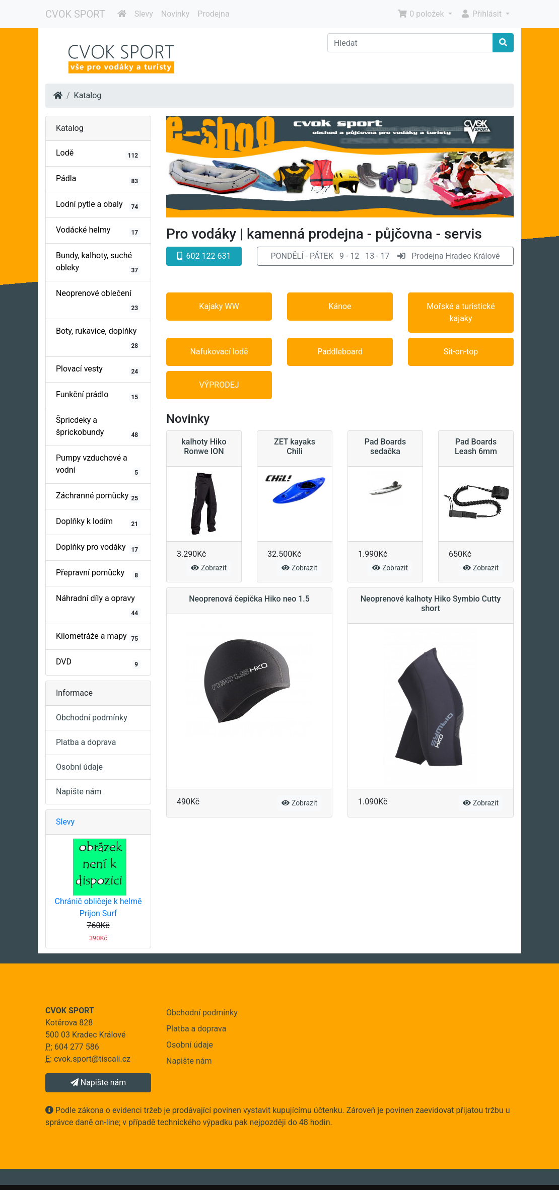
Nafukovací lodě (219, 351)
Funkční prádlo (98, 396)
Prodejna (213, 14)
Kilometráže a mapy (98, 637)
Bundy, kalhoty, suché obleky (98, 263)
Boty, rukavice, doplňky (98, 338)
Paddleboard (340, 351)
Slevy (143, 14)
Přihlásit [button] (482, 14)
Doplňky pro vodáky (98, 548)
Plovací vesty (98, 370)
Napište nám (79, 791)
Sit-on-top (461, 351)
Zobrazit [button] (209, 568)
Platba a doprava (86, 742)
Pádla (98, 180)
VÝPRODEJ (219, 385)
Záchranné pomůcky (98, 497)
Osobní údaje (79, 767)
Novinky (175, 14)
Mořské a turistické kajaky (461, 312)
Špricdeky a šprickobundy (98, 427)
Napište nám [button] (98, 1082)
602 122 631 (204, 256)
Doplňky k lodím (98, 522)
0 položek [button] (421, 14)
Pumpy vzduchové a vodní (98, 465)
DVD (98, 663)
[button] (385, 256)
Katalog (88, 95)
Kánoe (339, 306)
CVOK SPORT (75, 14)
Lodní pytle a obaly (98, 205)
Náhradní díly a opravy (98, 605)
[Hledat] (410, 42)
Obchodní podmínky (91, 717)
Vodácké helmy (98, 231)
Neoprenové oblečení (98, 300)
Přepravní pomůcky (98, 574)
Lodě (98, 154)
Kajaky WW (219, 306)
